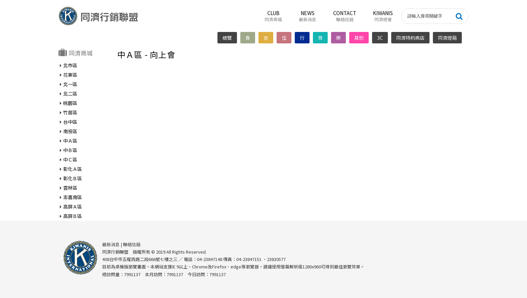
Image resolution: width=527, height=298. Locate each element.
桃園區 (70, 103)
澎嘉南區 (72, 197)
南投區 (70, 131)
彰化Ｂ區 (72, 178)
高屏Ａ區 (72, 206)
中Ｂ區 (70, 150)
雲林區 (70, 187)
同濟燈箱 (447, 37)
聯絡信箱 (131, 244)
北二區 (70, 93)
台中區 (70, 121)
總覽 (227, 37)
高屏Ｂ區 (72, 216)
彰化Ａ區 (72, 168)
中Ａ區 (70, 140)
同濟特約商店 (410, 37)
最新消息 (111, 244)
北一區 (70, 84)
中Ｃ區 (70, 159)
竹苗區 (70, 112)
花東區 (70, 74)
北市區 (70, 65)
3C (380, 37)
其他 (359, 37)
